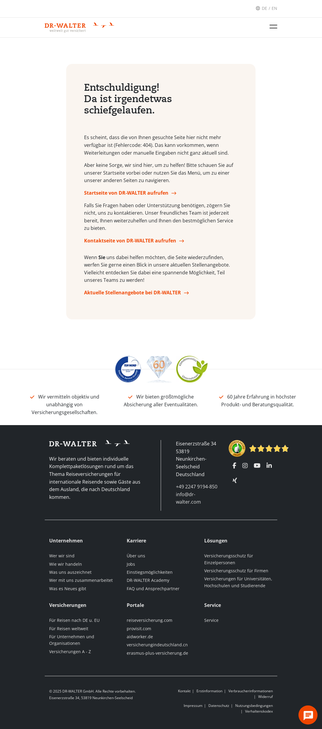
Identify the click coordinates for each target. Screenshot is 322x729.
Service (211, 620)
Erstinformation (209, 690)
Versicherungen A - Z (70, 651)
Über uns (136, 556)
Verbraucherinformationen (250, 690)
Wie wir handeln (65, 564)
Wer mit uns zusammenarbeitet (81, 580)
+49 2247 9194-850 (196, 486)
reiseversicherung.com (149, 620)
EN (274, 8)
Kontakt (184, 690)
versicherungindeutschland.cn (157, 645)
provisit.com (139, 628)
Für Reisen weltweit (68, 628)
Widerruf (265, 696)
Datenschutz (218, 705)
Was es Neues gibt (67, 588)
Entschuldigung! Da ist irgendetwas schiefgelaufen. (128, 101)
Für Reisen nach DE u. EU (74, 620)
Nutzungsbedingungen (254, 705)
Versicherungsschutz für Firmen (236, 570)
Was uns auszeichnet (70, 572)
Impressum (193, 705)
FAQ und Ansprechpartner (153, 588)
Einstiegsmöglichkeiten (150, 572)
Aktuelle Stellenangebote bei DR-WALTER (132, 294)
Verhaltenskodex (259, 711)
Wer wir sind (62, 556)
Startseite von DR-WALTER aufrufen (126, 195)
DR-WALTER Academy (148, 580)
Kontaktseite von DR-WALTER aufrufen (130, 242)
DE (264, 8)
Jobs (131, 564)
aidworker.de (140, 636)
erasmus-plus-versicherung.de (157, 653)
